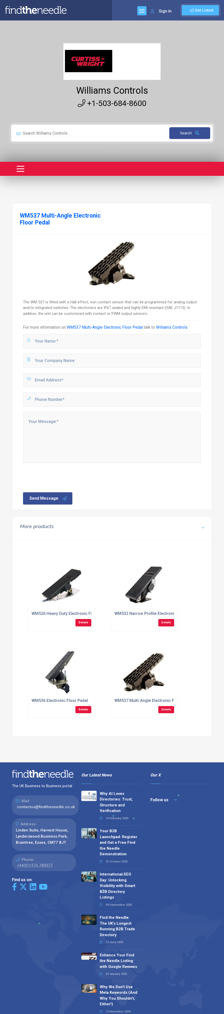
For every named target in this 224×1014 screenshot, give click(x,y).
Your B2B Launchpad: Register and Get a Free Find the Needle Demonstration (118, 842)
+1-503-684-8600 (112, 103)
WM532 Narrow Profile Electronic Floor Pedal (156, 613)
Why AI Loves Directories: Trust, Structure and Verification (116, 802)
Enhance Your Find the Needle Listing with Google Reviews (118, 961)
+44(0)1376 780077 (35, 865)
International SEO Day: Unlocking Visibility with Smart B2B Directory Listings (117, 886)
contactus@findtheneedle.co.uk (46, 807)
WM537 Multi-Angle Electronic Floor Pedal (105, 327)
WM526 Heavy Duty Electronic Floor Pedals (71, 613)
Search (189, 133)
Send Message (48, 498)
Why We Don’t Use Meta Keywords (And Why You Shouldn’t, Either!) (118, 996)
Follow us (163, 799)
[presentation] (61, 477)
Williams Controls (112, 90)
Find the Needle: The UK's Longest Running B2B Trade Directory (117, 926)
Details (83, 622)
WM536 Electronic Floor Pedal (59, 700)
